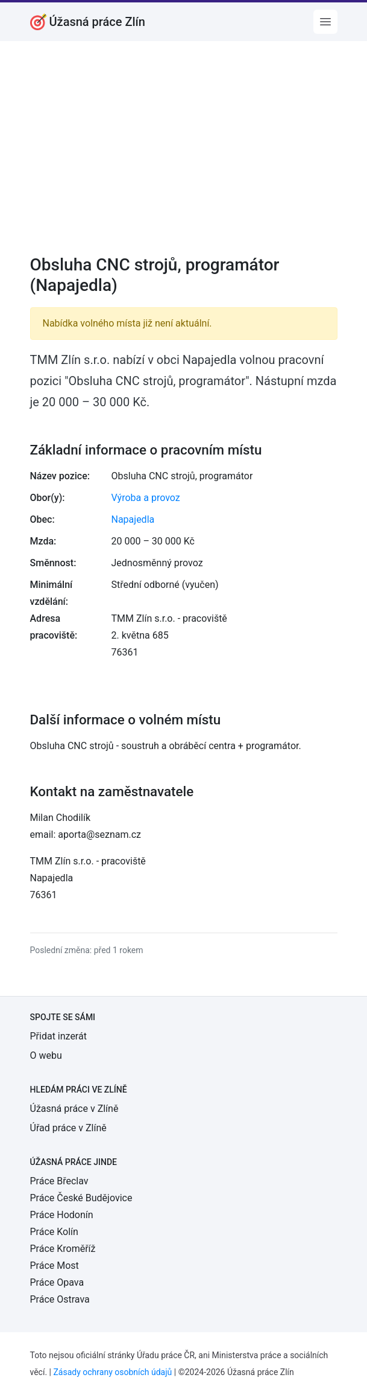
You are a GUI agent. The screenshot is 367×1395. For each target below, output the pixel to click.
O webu (46, 1055)
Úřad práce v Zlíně (68, 1128)
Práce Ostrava (60, 1299)
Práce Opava (57, 1282)
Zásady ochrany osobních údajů (112, 1372)
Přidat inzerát (58, 1036)
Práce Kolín (54, 1231)
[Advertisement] (183, 155)
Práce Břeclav (59, 1181)
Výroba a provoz (145, 497)
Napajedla (133, 519)
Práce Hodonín (61, 1215)
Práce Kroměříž (63, 1248)
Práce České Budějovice (81, 1198)
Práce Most (54, 1265)
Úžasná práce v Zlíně (74, 1108)
